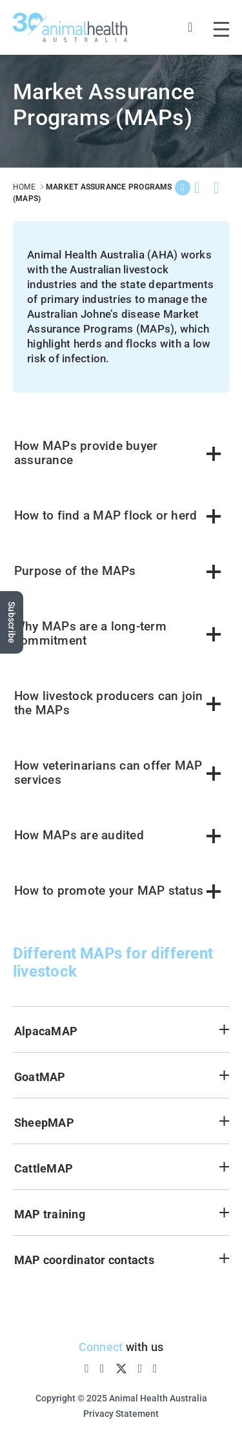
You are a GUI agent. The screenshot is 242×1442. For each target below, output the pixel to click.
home (24, 186)
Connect (101, 1347)
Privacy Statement (121, 1413)
